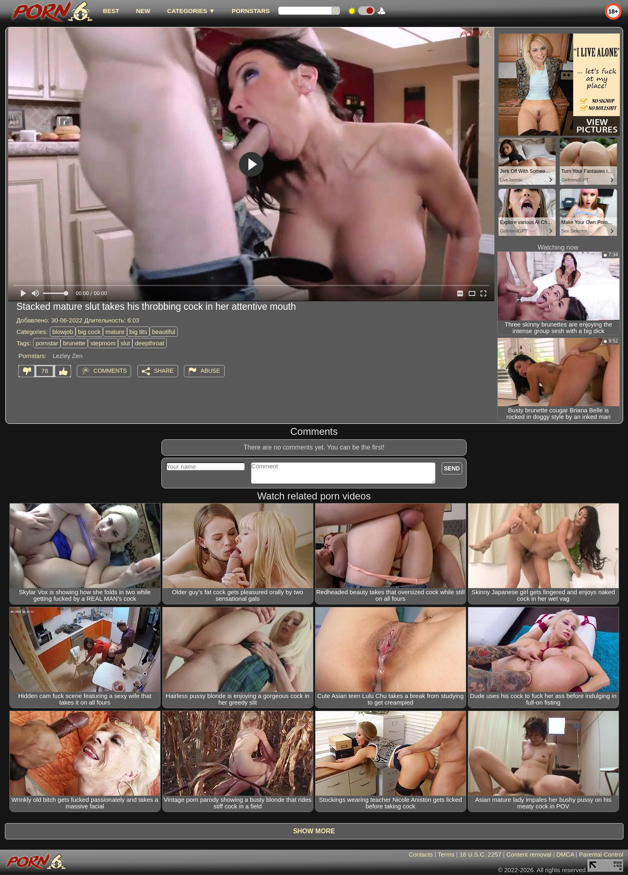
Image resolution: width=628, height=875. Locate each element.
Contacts (421, 854)
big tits (138, 331)
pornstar (47, 343)
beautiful (163, 331)
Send (452, 468)
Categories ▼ (191, 10)
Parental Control (601, 854)
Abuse (210, 370)
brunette (74, 343)
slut (125, 343)
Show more (314, 831)
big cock (89, 331)
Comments (110, 370)
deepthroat (149, 343)
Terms (446, 854)
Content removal (528, 854)
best (111, 10)
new (143, 10)
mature (115, 331)
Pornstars (251, 10)
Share (164, 370)
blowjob (62, 331)
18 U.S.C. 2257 (480, 854)
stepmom (103, 343)
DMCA (565, 854)
